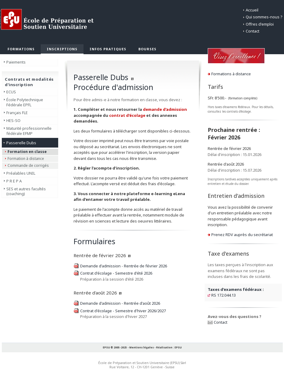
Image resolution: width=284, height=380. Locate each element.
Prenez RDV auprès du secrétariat (242, 234)
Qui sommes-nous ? (264, 17)
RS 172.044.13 (223, 295)
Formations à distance (231, 73)
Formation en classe (27, 151)
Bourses (147, 49)
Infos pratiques (108, 49)
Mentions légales (141, 347)
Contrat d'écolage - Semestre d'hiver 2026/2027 (123, 310)
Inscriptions (62, 49)
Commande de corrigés (28, 165)
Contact (252, 31)
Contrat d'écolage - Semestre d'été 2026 (116, 273)
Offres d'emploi (260, 24)
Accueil (252, 10)
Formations (21, 49)
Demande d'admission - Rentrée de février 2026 (123, 266)
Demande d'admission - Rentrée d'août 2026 (120, 303)
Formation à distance (26, 158)
